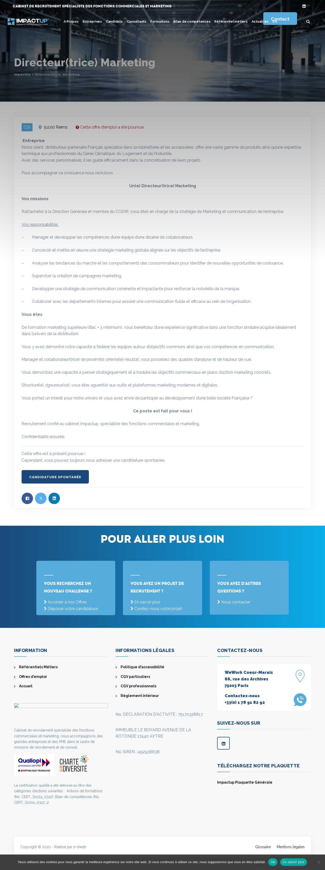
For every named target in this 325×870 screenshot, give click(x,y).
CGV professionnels (138, 686)
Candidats (114, 21)
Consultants (136, 21)
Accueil (25, 686)
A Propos (71, 21)
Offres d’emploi (33, 677)
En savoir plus (147, 602)
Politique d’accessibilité (142, 667)
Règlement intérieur (140, 696)
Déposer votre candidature (73, 608)
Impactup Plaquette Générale (244, 782)
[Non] (318, 862)
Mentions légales (291, 847)
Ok (273, 862)
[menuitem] (274, 21)
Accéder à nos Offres (67, 602)
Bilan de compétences (191, 21)
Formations (159, 21)
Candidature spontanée (55, 477)
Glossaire (263, 847)
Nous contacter (235, 602)
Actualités (260, 21)
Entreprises (92, 21)
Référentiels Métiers (38, 667)
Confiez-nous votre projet (158, 608)
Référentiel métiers (230, 21)
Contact (280, 19)
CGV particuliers (135, 677)
